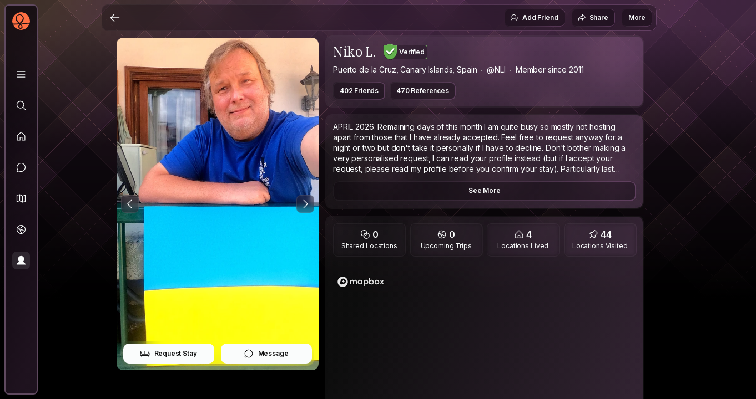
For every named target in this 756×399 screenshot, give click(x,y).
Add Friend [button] (534, 17)
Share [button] (592, 17)
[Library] (21, 74)
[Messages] (21, 167)
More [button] (637, 17)
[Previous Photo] (130, 204)
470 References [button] (422, 90)
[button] (21, 198)
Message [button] (266, 354)
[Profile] (21, 260)
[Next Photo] (305, 204)
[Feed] (21, 136)
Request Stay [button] (168, 354)
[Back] (115, 18)
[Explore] (21, 105)
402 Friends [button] (359, 90)
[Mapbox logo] (360, 281)
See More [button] (484, 190)
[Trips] (21, 229)
